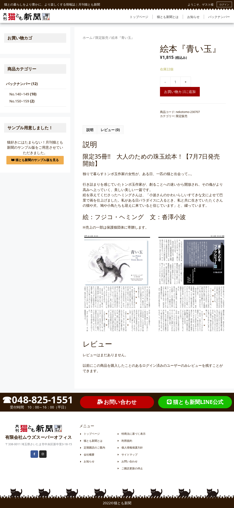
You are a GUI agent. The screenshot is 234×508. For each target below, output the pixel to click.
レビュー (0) (110, 129)
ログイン (224, 4)
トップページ (139, 17)
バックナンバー (219, 17)
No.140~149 (19, 94)
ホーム (88, 37)
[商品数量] (175, 82)
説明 (89, 129)
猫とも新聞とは (168, 17)
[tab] (90, 129)
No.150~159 (19, 101)
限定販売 (101, 37)
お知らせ (193, 17)
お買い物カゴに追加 (180, 91)
